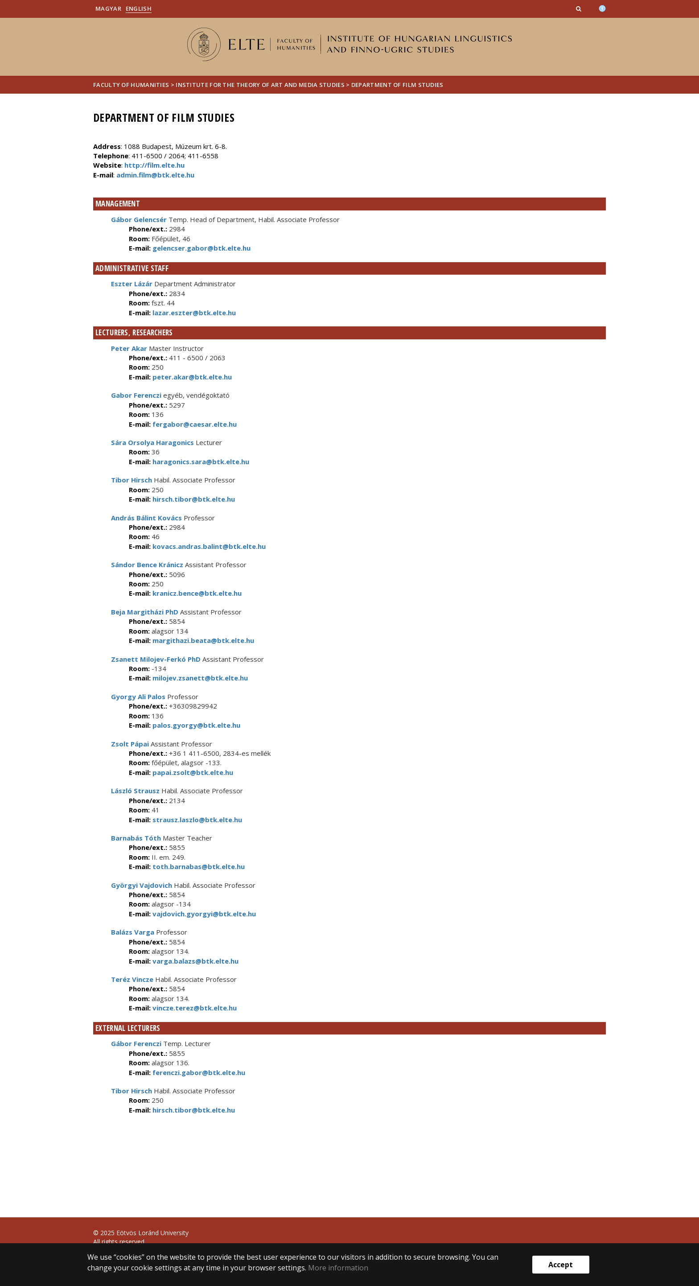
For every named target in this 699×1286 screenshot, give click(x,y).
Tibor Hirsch (131, 479)
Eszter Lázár (131, 283)
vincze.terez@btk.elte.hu (194, 1007)
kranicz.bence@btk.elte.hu (196, 593)
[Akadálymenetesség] (602, 8)
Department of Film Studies (397, 85)
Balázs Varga (132, 931)
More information (338, 1268)
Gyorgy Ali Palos (138, 696)
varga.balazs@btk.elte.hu (194, 960)
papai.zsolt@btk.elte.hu (192, 772)
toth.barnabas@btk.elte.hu (198, 866)
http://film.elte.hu (154, 165)
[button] (579, 8)
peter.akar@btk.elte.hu (191, 376)
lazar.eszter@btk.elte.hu (193, 312)
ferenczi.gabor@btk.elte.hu (198, 1072)
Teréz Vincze (132, 979)
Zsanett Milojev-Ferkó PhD (156, 659)
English (139, 8)
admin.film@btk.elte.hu (155, 174)
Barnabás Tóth (136, 837)
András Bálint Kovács (146, 517)
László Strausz (135, 790)
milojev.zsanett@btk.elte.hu (199, 677)
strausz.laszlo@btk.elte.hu (196, 819)
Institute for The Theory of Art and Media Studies (260, 85)
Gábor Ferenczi (136, 1043)
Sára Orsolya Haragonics (152, 442)
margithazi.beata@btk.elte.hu (202, 640)
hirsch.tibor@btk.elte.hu (193, 499)
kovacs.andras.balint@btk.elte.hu (208, 546)
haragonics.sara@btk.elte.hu (200, 461)
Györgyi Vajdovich (141, 885)
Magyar (108, 8)
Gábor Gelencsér (139, 219)
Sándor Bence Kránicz (147, 564)
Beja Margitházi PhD (144, 611)
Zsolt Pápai (130, 743)
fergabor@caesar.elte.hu (194, 424)
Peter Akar (129, 348)
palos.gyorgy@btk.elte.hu (195, 725)
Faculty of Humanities (131, 85)
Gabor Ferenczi (136, 395)
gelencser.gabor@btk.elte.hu (201, 247)
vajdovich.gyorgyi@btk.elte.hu (203, 913)
